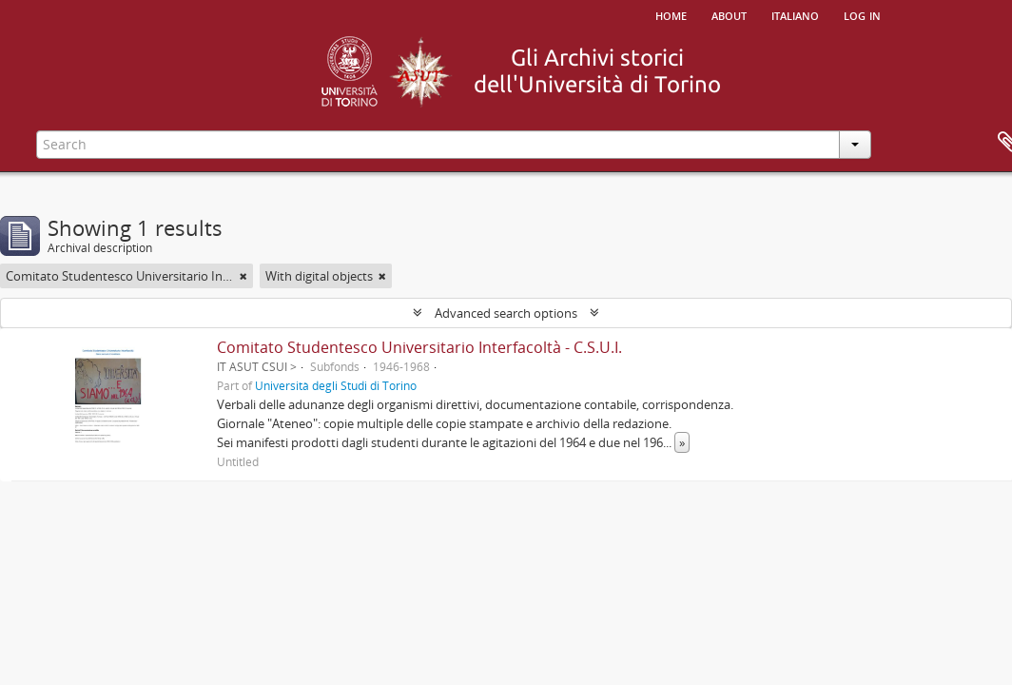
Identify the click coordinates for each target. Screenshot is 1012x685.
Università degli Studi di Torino (336, 385)
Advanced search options (506, 313)
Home (671, 14)
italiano (795, 14)
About (729, 14)
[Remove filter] (243, 275)
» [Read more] (682, 442)
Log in (862, 14)
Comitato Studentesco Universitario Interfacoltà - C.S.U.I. (419, 347)
